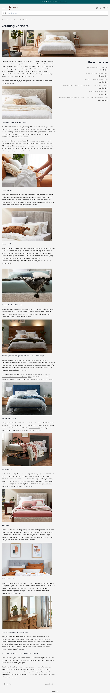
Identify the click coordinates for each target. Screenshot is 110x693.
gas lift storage (47, 484)
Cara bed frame (22, 137)
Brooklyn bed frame (47, 143)
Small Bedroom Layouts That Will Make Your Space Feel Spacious (85, 85)
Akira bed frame (34, 428)
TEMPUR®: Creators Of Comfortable (96, 79)
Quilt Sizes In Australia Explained (97, 73)
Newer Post (48, 684)
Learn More (63, 1)
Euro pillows (6, 261)
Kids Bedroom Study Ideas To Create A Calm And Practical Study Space (83, 98)
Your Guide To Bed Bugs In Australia (95, 67)
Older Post (8, 684)
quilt (20, 314)
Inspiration (12, 20)
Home (4, 20)
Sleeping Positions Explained (98, 91)
